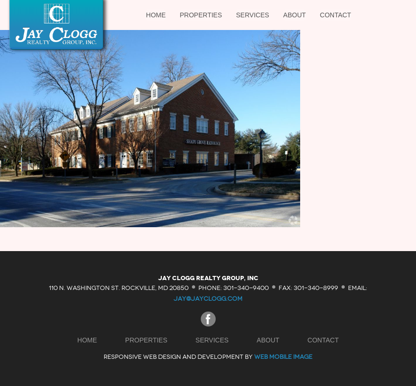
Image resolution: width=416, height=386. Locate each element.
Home (156, 15)
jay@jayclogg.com (208, 298)
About (294, 15)
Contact (335, 15)
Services (252, 15)
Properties (201, 15)
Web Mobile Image (283, 356)
